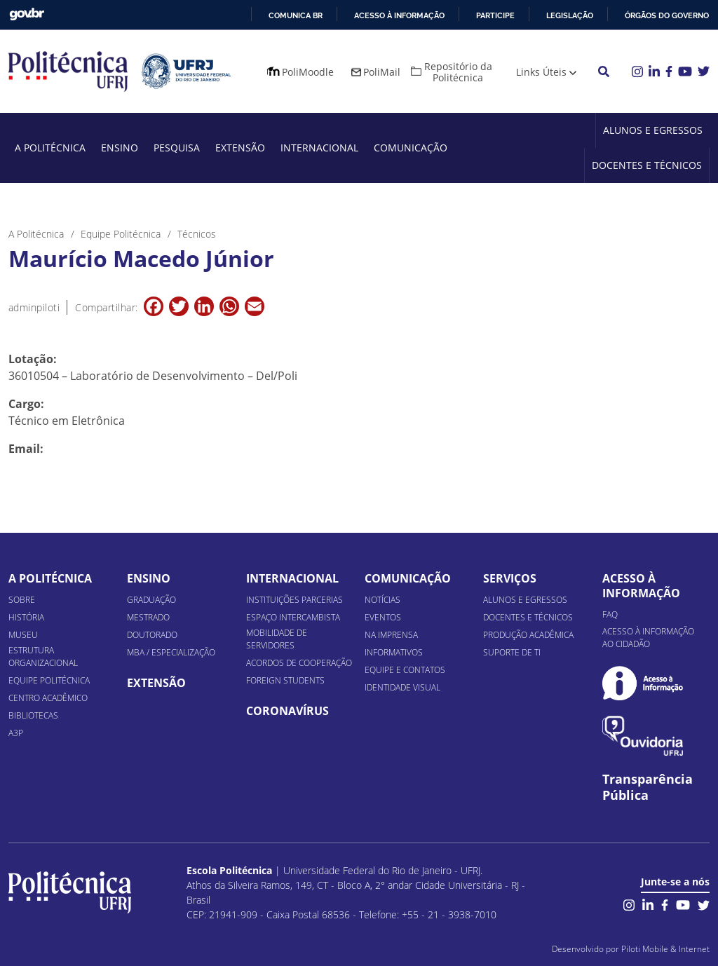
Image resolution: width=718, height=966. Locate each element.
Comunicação (410, 147)
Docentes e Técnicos (647, 165)
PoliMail (381, 72)
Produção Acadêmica (528, 635)
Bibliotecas (33, 715)
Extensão (240, 147)
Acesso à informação (399, 15)
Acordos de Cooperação (299, 663)
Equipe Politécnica (49, 680)
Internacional (319, 147)
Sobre (21, 600)
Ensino (119, 147)
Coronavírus (287, 711)
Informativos (394, 652)
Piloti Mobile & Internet (665, 949)
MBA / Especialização (171, 652)
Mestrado (148, 617)
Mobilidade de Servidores (276, 639)
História (26, 617)
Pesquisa (177, 147)
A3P (15, 733)
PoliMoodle (308, 72)
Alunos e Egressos (653, 130)
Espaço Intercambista (293, 617)
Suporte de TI (512, 652)
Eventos (383, 617)
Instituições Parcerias (294, 600)
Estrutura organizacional (43, 656)
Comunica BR (296, 15)
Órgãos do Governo (667, 15)
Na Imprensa (391, 635)
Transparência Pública (647, 787)
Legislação (569, 15)
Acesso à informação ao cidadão (648, 637)
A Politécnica (50, 147)
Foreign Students (285, 680)
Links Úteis (541, 72)
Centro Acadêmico (48, 698)
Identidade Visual (402, 687)
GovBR (26, 14)
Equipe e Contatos (405, 670)
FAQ (610, 614)
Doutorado (152, 635)
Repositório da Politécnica (458, 72)
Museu (23, 635)
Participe (495, 15)
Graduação (151, 600)
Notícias (382, 600)
